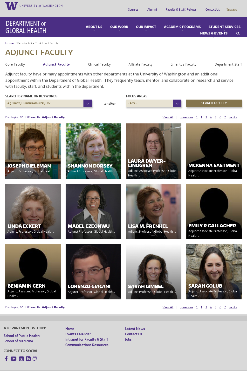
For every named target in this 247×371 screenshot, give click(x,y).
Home (9, 36)
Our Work (119, 20)
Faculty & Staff (26, 36)
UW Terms (87, 367)
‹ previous (186, 110)
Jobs (128, 333)
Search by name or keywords (31, 89)
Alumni (151, 5)
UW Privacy (67, 367)
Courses (132, 5)
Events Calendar (78, 327)
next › (233, 110)
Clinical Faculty (99, 57)
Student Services (224, 20)
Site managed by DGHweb (116, 367)
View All (168, 110)
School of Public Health (22, 329)
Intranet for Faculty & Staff (86, 333)
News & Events (213, 26)
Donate (231, 5)
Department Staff (228, 57)
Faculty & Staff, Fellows (180, 5)
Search (238, 26)
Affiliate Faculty (140, 57)
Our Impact (146, 20)
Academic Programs (182, 20)
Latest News (135, 322)
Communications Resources (87, 338)
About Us (94, 20)
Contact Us (211, 5)
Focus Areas (136, 89)
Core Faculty (15, 57)
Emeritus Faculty (183, 57)
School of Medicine (18, 334)
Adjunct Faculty (56, 57)
